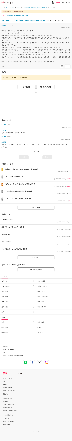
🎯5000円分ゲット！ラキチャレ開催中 (13, 11)
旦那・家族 (5, 291)
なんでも (4, 281)
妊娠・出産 (41, 322)
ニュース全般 (41, 281)
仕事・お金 (41, 301)
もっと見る (36, 207)
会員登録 (58, 2)
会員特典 (5, 384)
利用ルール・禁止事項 (8, 349)
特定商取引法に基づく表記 (9, 410)
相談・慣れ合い (42, 307)
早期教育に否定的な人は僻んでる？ (17, 15)
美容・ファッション (43, 296)
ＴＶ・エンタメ (6, 286)
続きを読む (26, 87)
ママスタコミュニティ (8, 421)
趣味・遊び (5, 307)
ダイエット (5, 301)
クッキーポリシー (7, 407)
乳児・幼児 (5, 327)
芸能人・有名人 (42, 286)
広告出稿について (7, 387)
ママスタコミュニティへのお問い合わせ (13, 355)
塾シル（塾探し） (7, 424)
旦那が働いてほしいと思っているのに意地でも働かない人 (24, 20)
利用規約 (5, 401)
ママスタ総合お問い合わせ (9, 390)
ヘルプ (4, 352)
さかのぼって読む (45, 87)
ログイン (64, 2)
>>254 (4, 130)
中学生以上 (5, 332)
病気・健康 (5, 296)
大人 (3, 312)
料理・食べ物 (41, 291)
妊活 (3, 322)
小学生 (39, 327)
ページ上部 (36, 431)
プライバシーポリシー (8, 404)
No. (4, 25)
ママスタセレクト (7, 418)
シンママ (40, 332)
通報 (3, 66)
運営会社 (5, 394)
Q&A (4, 381)
